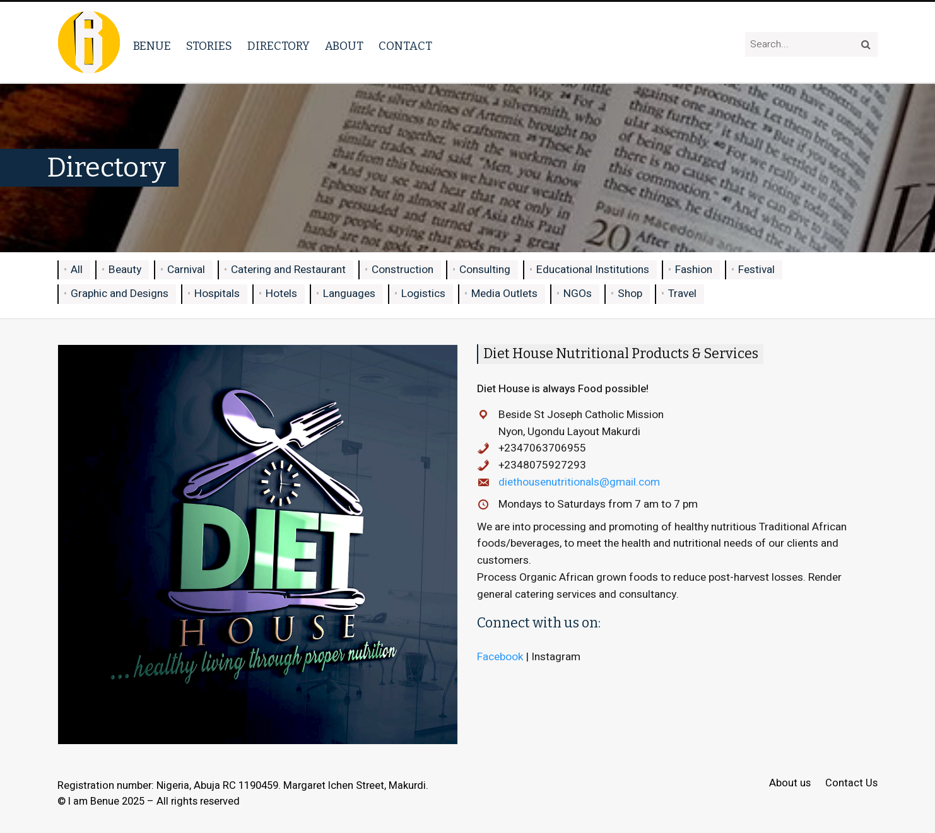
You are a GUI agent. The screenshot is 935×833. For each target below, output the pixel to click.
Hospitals (217, 293)
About (344, 46)
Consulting (484, 269)
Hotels (281, 293)
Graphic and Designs (119, 293)
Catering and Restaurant (288, 269)
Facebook (500, 657)
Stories (209, 46)
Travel (682, 293)
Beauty (125, 269)
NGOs (577, 293)
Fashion (693, 269)
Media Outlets (504, 293)
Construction (402, 269)
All (77, 269)
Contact (405, 46)
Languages (349, 293)
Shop (630, 293)
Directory (278, 46)
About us (790, 783)
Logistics (423, 293)
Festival (756, 269)
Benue (152, 46)
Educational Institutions (592, 269)
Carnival (186, 269)
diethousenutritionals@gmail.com (579, 482)
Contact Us (851, 783)
